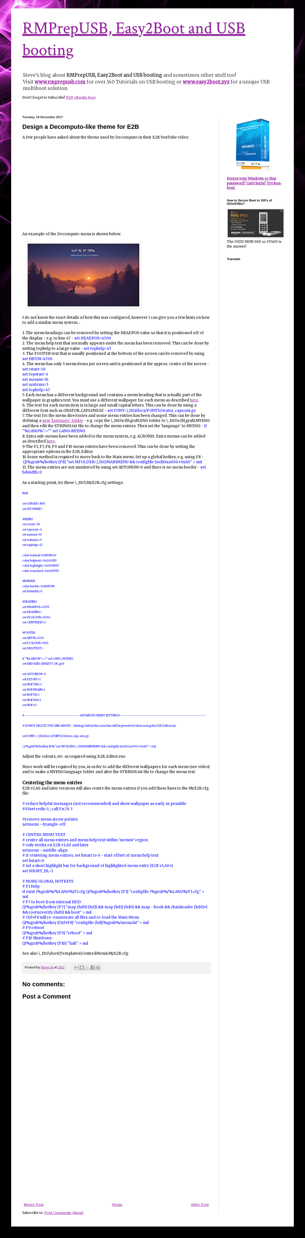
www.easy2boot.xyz (206, 82)
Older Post (200, 1205)
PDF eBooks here (81, 97)
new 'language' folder (62, 420)
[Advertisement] (116, 1161)
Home (117, 1205)
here (194, 400)
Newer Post (34, 1205)
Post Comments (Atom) (63, 1213)
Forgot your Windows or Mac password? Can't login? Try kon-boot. (254, 183)
